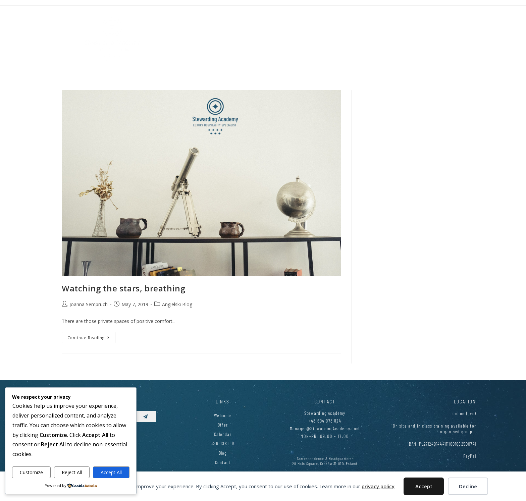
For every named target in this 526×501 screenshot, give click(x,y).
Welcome (222, 415)
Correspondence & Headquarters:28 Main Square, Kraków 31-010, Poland (324, 460)
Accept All (111, 472)
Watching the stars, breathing (123, 288)
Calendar (222, 434)
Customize (31, 472)
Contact (222, 462)
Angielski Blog (177, 304)
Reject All (72, 472)
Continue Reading (91, 336)
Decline (468, 486)
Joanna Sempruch (88, 304)
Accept (423, 486)
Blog (223, 453)
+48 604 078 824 (325, 421)
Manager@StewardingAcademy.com (325, 428)
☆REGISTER (222, 443)
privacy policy (378, 486)
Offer (223, 425)
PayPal (469, 456)
